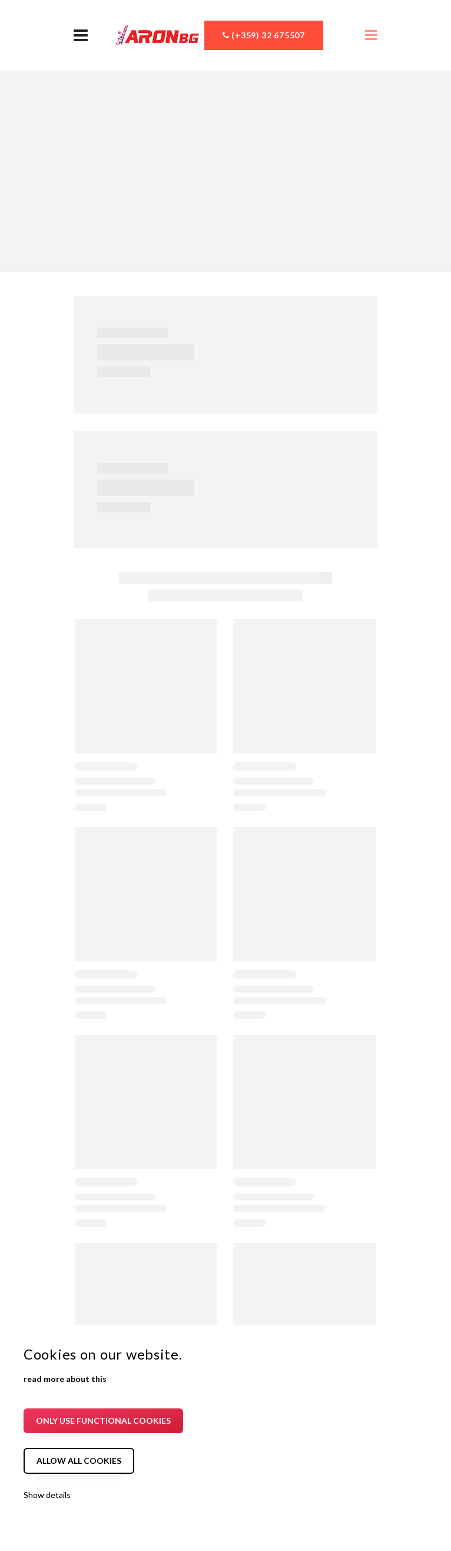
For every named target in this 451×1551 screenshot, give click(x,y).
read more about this (65, 1379)
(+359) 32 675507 (264, 35)
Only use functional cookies (103, 1421)
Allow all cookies (79, 1461)
